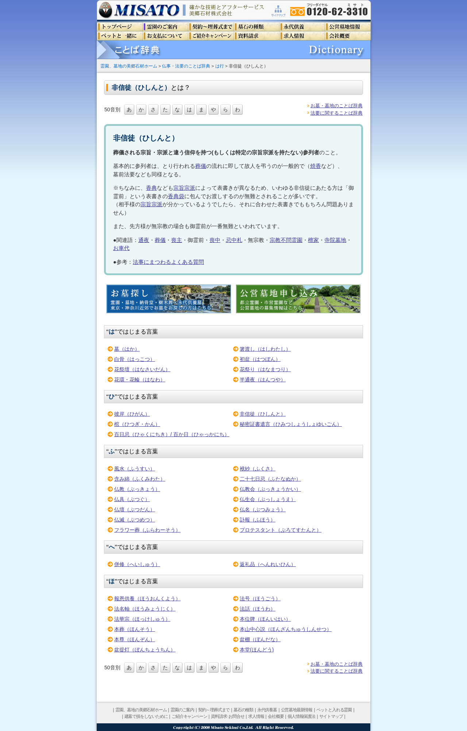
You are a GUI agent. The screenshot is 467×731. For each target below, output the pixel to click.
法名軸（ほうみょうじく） (144, 609)
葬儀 (200, 166)
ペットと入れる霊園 (334, 709)
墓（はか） (127, 349)
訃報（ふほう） (257, 520)
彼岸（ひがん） (132, 414)
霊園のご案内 (182, 709)
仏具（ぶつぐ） (132, 499)
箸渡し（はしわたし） (265, 349)
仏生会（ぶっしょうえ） (268, 499)
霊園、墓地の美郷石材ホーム (128, 66)
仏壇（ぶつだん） (134, 509)
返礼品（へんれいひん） (268, 564)
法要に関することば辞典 (336, 113)
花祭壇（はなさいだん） (142, 369)
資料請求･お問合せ (227, 716)
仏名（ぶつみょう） (263, 509)
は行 (219, 66)
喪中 (214, 240)
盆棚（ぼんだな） (260, 639)
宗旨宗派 (184, 188)
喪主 (176, 240)
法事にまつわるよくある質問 (168, 262)
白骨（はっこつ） (134, 359)
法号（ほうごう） (260, 598)
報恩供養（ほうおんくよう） (147, 598)
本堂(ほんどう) (257, 650)
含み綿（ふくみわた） (139, 479)
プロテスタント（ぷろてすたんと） (280, 530)
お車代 (121, 248)
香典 (151, 188)
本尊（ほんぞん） (134, 639)
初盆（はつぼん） (260, 359)
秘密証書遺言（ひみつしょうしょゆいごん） (291, 424)
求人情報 (256, 716)
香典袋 (176, 196)
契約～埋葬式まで (213, 709)
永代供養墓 (267, 709)
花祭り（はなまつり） (265, 369)
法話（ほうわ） (257, 609)
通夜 (143, 240)
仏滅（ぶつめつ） (134, 520)
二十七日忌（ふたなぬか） (270, 479)
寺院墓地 (335, 240)
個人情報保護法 (301, 716)
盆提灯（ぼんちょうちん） (144, 650)
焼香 (315, 166)
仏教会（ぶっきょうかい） (270, 489)
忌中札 (234, 240)
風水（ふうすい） (134, 469)
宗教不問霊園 (286, 240)
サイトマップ (331, 716)
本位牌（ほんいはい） (265, 619)
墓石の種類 (243, 709)
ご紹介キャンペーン (189, 716)
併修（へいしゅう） (137, 564)
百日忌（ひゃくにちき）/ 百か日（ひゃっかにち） (171, 434)
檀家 (313, 240)
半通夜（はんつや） (263, 379)
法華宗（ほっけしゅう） (142, 619)
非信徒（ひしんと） (263, 414)
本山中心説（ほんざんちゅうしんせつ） (286, 629)
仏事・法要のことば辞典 (186, 66)
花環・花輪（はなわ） (139, 379)
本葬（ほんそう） (134, 629)
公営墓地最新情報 (296, 709)
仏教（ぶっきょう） (137, 489)
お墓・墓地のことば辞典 (336, 105)
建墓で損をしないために (146, 716)
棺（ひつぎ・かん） (137, 424)
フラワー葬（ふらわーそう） (147, 530)
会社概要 (275, 716)
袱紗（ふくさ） (257, 469)
